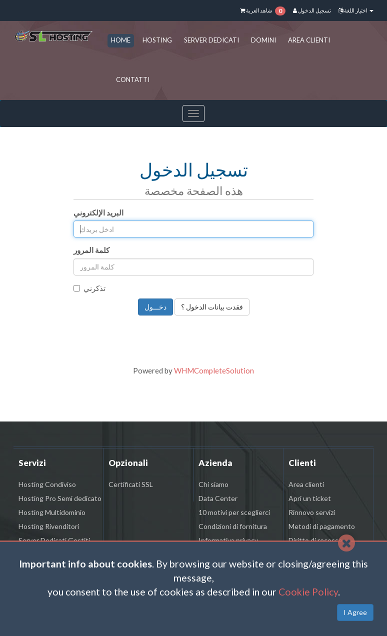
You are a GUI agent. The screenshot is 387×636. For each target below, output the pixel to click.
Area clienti (306, 484)
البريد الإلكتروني (99, 212)
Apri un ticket (309, 498)
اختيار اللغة (356, 10)
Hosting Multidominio (52, 512)
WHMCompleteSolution (214, 370)
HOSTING (157, 40)
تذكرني (90, 288)
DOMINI (263, 40)
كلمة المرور (92, 250)
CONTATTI (133, 80)
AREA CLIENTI (309, 40)
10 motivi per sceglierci (234, 512)
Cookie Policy (308, 592)
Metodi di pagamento (321, 526)
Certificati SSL (130, 484)
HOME (120, 40)
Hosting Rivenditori (48, 526)
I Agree (355, 612)
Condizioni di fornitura (232, 526)
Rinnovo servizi (311, 512)
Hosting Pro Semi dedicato (60, 498)
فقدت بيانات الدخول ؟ (212, 306)
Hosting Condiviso (47, 484)
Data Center (218, 498)
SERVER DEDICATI (211, 40)
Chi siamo (213, 484)
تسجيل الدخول (312, 10)
